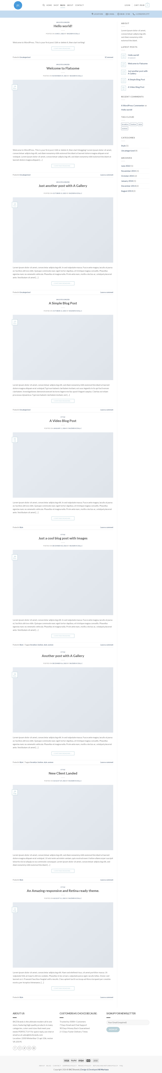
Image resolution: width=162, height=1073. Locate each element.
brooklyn (34, 645)
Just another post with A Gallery (63, 186)
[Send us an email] (29, 1048)
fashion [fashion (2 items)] (133, 124)
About (70, 5)
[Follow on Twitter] (24, 1048)
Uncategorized (63, 22)
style (45, 645)
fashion (40, 645)
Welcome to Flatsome (62, 68)
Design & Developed (95, 1069)
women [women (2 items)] (124, 128)
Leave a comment (106, 175)
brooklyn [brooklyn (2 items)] (125, 124)
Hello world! (63, 26)
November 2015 (128, 171)
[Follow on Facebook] (15, 1048)
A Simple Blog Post (63, 303)
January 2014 (127, 181)
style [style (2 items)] (140, 124)
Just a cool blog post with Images (63, 538)
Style (63, 417)
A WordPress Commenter (132, 105)
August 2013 (127, 191)
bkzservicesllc (73, 33)
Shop (56, 5)
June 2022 (125, 166)
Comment (109, 57)
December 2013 (128, 186)
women (50, 645)
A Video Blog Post (62, 421)
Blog (62, 5)
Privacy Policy (84, 1066)
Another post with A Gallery (63, 656)
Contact (79, 5)
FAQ (121, 1066)
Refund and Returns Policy (105, 1066)
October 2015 (127, 176)
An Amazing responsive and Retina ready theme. (63, 891)
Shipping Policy (70, 1066)
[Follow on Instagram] (20, 1048)
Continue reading (63, 48)
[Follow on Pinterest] (34, 1048)
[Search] (44, 5)
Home (49, 5)
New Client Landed (63, 773)
